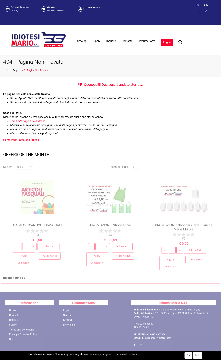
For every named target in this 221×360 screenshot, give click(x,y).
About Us (111, 41)
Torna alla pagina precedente (27, 121)
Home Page (12, 70)
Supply (96, 41)
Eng (206, 4)
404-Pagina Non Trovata (35, 70)
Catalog (82, 41)
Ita (197, 4)
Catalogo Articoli (29, 140)
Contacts (127, 41)
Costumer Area (146, 41)
